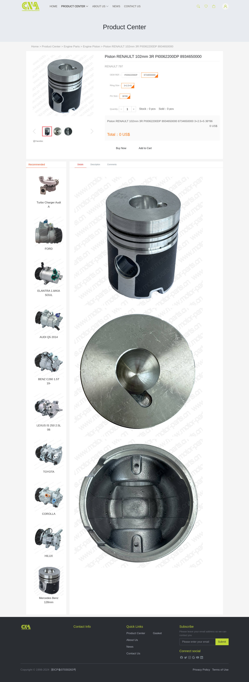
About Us (132, 640)
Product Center (51, 46)
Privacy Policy (201, 669)
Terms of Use (220, 669)
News (130, 646)
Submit (222, 641)
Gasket (157, 633)
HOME (53, 6)
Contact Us (133, 653)
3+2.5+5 (129, 86)
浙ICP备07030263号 (63, 669)
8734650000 (151, 76)
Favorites (38, 141)
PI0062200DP (130, 75)
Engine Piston (92, 46)
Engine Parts (72, 46)
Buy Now (121, 148)
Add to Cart (145, 148)
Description (95, 164)
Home (35, 46)
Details (80, 164)
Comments (112, 164)
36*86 (126, 97)
